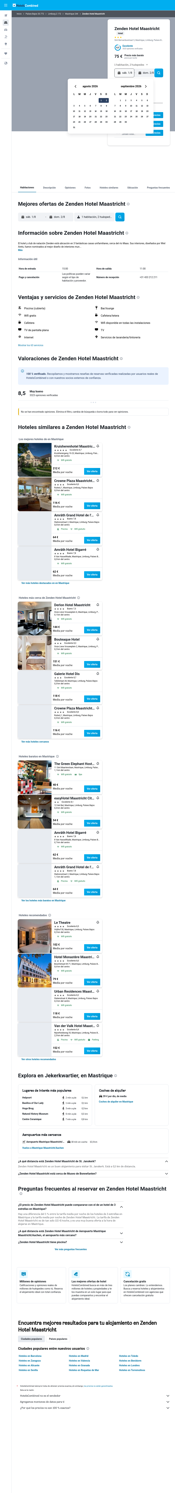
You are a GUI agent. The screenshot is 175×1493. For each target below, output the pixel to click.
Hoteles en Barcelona (30, 1356)
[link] (45, 583)
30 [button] (106, 122)
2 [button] (106, 100)
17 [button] (74, 116)
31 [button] (74, 127)
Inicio (19, 14)
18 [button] (79, 116)
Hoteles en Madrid (78, 1356)
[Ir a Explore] (5, 44)
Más (20, 250)
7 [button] (95, 105)
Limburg (51, 14)
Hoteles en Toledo (128, 1356)
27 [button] (90, 122)
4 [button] (79, 105)
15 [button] (101, 111)
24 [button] (74, 122)
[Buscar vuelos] (5, 15)
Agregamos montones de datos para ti (95, 1402)
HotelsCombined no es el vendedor (95, 1396)
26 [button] (85, 122)
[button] (5, 5)
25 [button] (79, 122)
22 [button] (101, 116)
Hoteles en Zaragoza (30, 1360)
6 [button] (90, 105)
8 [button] (101, 105)
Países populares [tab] (58, 1339)
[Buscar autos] (5, 29)
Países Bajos (31, 14)
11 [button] (79, 111)
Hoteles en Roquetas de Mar (84, 1370)
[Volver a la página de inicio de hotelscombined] (25, 5)
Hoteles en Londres (129, 1365)
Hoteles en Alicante (29, 1365)
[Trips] (5, 53)
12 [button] (85, 111)
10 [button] (74, 111)
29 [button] (101, 122)
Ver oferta (92, 471)
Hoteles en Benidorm (130, 1360)
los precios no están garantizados (98, 1386)
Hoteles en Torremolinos (132, 1370)
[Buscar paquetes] (5, 36)
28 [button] (96, 122)
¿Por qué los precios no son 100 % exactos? (95, 1408)
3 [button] (73, 105)
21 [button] (96, 116)
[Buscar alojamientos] (5, 22)
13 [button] (90, 111)
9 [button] (106, 105)
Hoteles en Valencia (79, 1360)
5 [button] (84, 105)
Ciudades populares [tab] (31, 1339)
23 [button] (106, 116)
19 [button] (85, 116)
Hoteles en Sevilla (28, 1370)
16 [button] (106, 111)
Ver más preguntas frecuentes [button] (71, 1249)
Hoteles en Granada (79, 1365)
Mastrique (69, 14)
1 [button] (101, 100)
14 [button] (95, 111)
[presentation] (128, 204)
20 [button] (90, 116)
